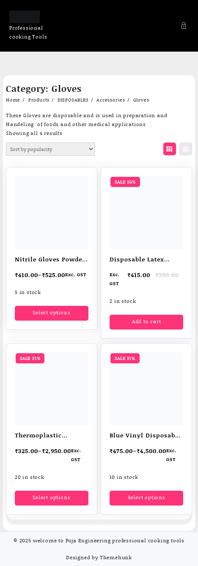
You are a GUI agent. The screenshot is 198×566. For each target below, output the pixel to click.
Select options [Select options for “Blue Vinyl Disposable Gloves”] (146, 497)
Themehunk (116, 557)
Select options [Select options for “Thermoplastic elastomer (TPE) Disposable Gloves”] (51, 497)
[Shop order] (50, 149)
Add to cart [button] (146, 321)
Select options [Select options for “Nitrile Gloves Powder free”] (51, 312)
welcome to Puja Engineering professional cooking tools (108, 540)
